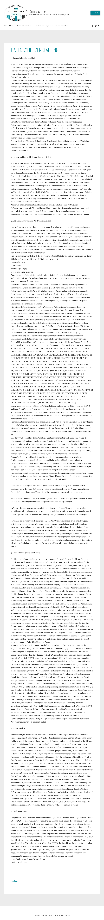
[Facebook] (93, 26)
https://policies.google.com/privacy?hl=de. (28, 859)
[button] (14, 881)
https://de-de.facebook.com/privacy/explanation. (67, 776)
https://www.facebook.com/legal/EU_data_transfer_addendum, (55, 801)
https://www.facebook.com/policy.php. (62, 805)
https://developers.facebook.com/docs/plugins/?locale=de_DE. (49, 750)
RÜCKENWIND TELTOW (37, 11)
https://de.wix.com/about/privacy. (51, 189)
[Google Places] (99, 26)
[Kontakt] (95, 13)
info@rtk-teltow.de (25, 272)
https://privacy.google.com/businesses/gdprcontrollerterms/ (61, 849)
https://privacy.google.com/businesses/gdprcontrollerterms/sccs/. (38, 853)
